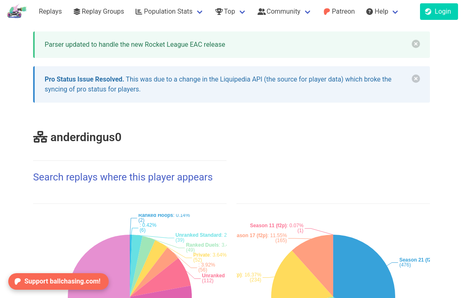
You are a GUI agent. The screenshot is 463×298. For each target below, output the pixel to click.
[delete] (416, 44)
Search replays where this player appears (123, 177)
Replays (50, 11)
